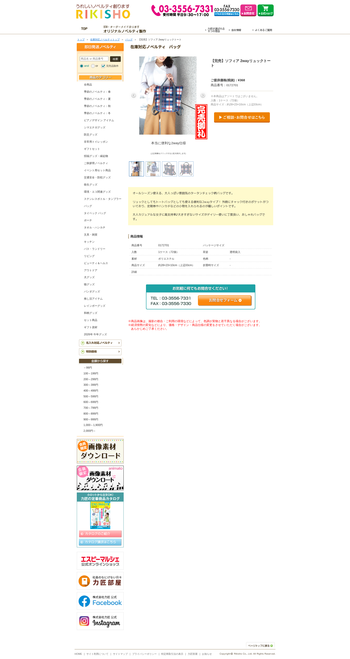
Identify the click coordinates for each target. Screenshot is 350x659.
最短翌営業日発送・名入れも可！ (180, 29)
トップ (81, 39)
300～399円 (90, 384)
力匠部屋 (193, 654)
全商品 (88, 84)
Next (203, 95)
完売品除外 (112, 66)
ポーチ (88, 220)
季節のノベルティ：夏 (97, 98)
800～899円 (90, 413)
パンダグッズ (92, 291)
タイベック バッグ (95, 213)
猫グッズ (89, 284)
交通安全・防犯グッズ (97, 177)
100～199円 (90, 373)
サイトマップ (120, 654)
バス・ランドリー (94, 248)
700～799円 (90, 407)
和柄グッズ (90, 313)
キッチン (89, 241)
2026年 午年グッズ (95, 334)
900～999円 (90, 419)
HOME (78, 654)
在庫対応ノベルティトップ (105, 39)
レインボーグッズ (94, 305)
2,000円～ (89, 430)
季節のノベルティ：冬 (97, 113)
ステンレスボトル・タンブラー (102, 198)
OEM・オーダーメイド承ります (126, 29)
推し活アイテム (93, 298)
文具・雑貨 (90, 234)
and (86, 65)
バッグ (129, 39)
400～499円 (90, 390)
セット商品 (90, 320)
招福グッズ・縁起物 (96, 156)
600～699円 (90, 402)
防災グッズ (90, 134)
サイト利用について (97, 654)
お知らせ (207, 654)
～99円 (87, 367)
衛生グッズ (90, 184)
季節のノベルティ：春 (97, 91)
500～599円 (90, 396)
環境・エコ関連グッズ (97, 191)
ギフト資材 (90, 327)
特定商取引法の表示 (172, 654)
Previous (133, 95)
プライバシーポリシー (144, 654)
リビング (89, 256)
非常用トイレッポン (96, 141)
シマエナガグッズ (94, 127)
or (97, 65)
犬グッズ (89, 277)
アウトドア (90, 270)
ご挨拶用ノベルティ (96, 163)
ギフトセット (92, 148)
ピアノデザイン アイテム (99, 120)
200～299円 (90, 379)
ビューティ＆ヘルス (96, 263)
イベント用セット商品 (97, 170)
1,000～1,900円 (93, 425)
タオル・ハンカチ (94, 227)
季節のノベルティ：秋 (97, 106)
